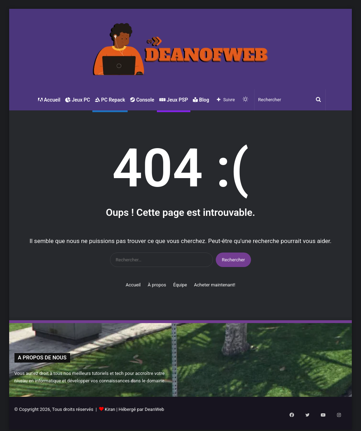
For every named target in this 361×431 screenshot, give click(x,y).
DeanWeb (154, 409)
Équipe (180, 284)
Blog (201, 100)
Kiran (110, 409)
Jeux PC (77, 100)
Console (142, 100)
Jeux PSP (173, 100)
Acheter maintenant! (214, 284)
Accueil (49, 100)
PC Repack (110, 100)
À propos (157, 284)
